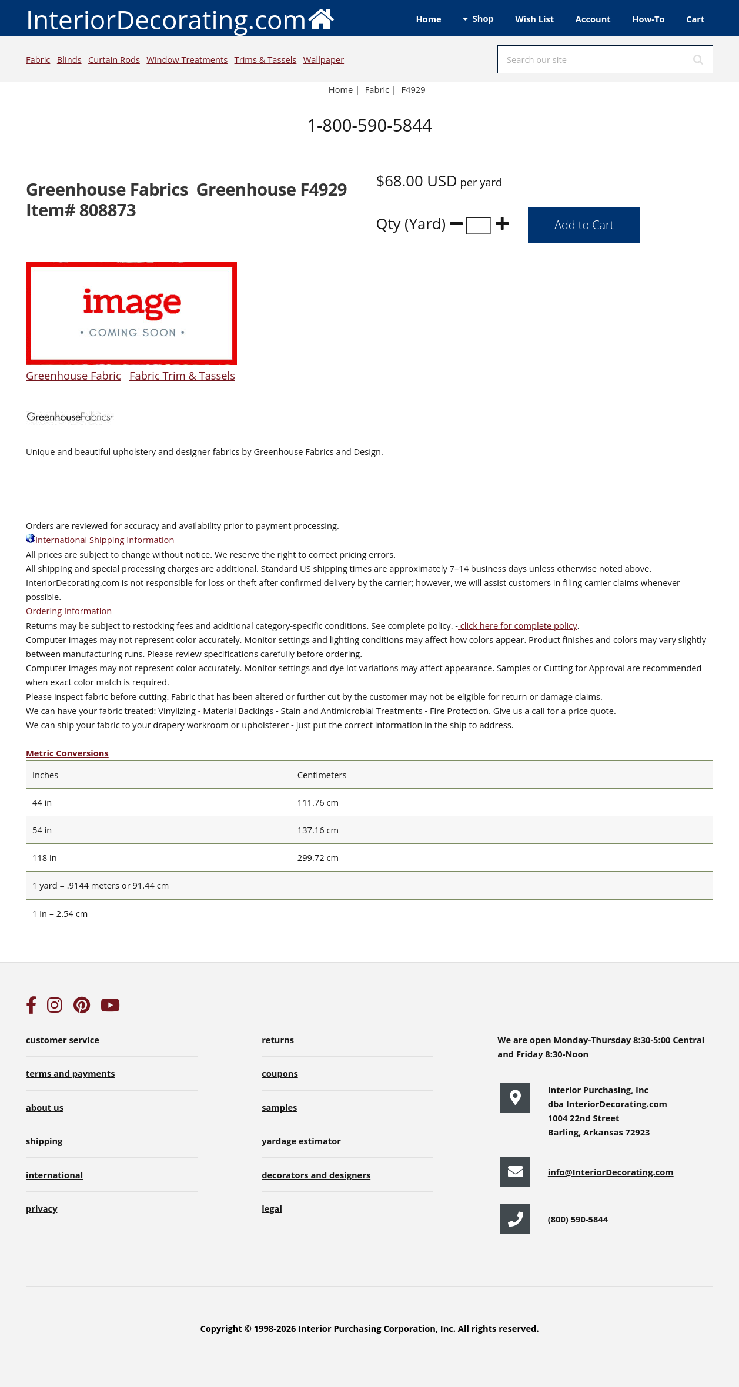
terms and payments (70, 1073)
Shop (483, 18)
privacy (41, 1208)
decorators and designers (316, 1175)
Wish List (534, 19)
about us (44, 1107)
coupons (280, 1073)
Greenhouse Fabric (73, 375)
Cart (695, 19)
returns (278, 1040)
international (54, 1175)
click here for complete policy (517, 625)
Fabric (38, 59)
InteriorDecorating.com (181, 18)
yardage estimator (301, 1141)
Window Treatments (187, 59)
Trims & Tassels (266, 59)
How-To (648, 19)
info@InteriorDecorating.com (611, 1172)
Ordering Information (69, 611)
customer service (62, 1040)
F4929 (415, 89)
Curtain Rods (114, 59)
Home (428, 19)
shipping (44, 1141)
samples (279, 1107)
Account (593, 19)
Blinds (69, 59)
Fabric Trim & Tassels (182, 375)
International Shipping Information (100, 539)
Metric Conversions (67, 753)
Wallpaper (323, 59)
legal (272, 1208)
